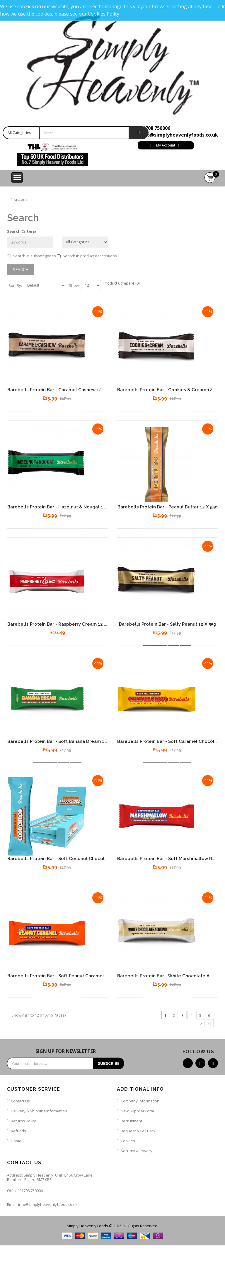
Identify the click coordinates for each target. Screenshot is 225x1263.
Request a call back (138, 1130)
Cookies (128, 1140)
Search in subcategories (31, 255)
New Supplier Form (137, 1111)
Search (21, 200)
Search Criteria (21, 231)
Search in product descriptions (87, 255)
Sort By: (15, 285)
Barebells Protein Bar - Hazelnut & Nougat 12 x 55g (63, 507)
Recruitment (131, 1121)
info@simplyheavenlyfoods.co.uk (179, 135)
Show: (74, 285)
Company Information (140, 1101)
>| (209, 1023)
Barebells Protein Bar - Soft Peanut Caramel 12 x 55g (65, 975)
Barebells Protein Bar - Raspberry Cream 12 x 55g (61, 624)
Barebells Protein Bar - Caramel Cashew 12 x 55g (61, 389)
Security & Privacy (136, 1150)
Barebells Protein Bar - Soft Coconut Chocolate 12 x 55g (69, 858)
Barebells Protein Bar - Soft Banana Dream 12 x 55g (63, 741)
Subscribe (109, 1063)
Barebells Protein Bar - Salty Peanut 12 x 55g (167, 624)
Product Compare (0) (121, 283)
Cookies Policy (103, 14)
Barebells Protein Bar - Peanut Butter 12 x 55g (167, 507)
